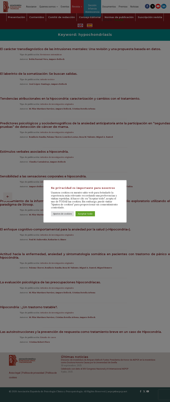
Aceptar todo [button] (85, 213)
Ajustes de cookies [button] (62, 213)
